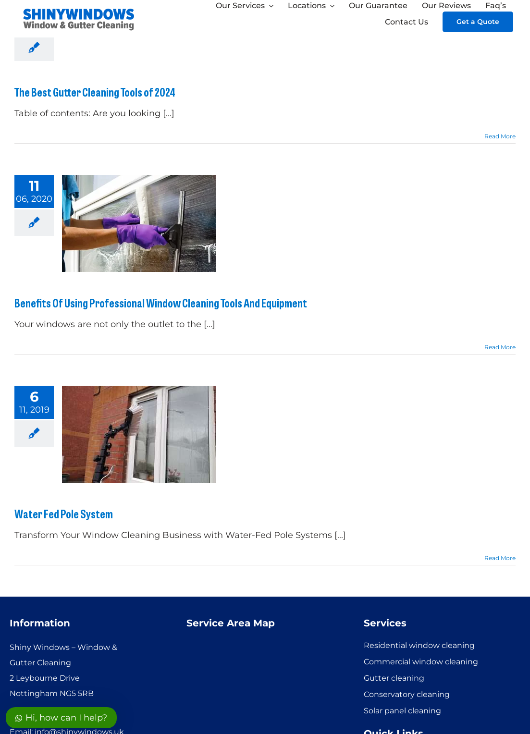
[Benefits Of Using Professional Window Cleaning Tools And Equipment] (139, 223)
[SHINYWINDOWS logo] (79, 10)
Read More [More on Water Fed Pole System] (500, 558)
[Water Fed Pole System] (139, 434)
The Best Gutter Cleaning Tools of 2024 (94, 91)
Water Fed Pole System (63, 513)
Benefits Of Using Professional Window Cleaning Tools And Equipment (160, 302)
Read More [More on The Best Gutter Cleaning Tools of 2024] (500, 136)
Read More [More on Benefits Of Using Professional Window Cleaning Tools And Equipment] (500, 347)
